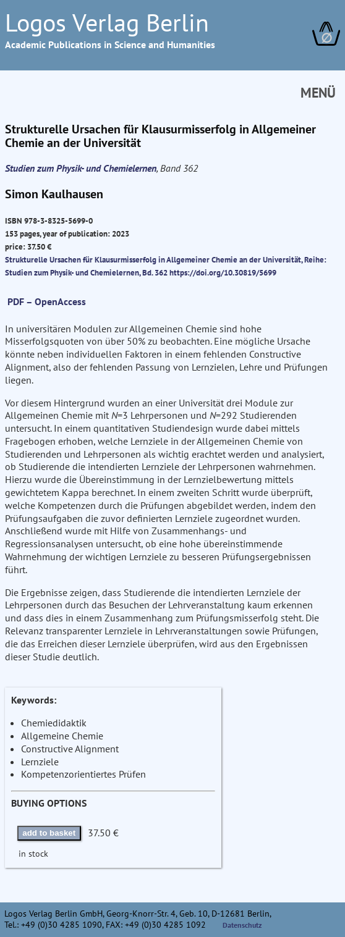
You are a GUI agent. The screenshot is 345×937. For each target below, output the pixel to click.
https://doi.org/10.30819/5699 (222, 272)
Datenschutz (242, 925)
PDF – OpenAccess (46, 301)
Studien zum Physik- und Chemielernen (80, 168)
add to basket (48, 833)
